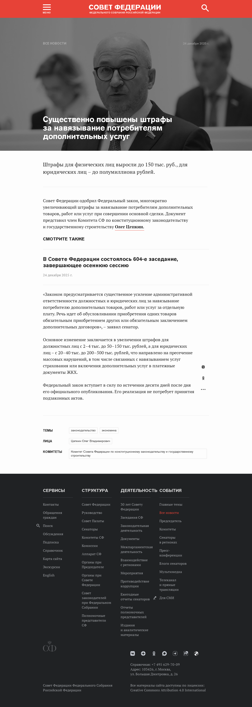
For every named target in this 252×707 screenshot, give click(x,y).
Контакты (51, 504)
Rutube (185, 653)
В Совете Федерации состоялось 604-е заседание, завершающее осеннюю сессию (110, 262)
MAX (164, 653)
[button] (47, 9)
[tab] (203, 380)
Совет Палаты (93, 521)
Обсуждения (53, 534)
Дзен (143, 653)
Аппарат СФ (91, 554)
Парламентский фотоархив (196, 653)
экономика (109, 430)
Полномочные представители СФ (94, 620)
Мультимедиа (170, 572)
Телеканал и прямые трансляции (169, 585)
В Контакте (203, 367)
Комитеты (167, 529)
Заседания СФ (132, 517)
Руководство (92, 512)
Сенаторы (90, 529)
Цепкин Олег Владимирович (90, 441)
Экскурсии (51, 567)
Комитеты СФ (93, 537)
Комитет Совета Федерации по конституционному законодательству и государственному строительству (132, 453)
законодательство (83, 430)
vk (132, 653)
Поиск (48, 525)
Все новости (54, 43)
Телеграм (175, 653)
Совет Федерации (96, 504)
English (48, 575)
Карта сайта (52, 558)
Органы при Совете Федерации (91, 580)
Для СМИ (166, 598)
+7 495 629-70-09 (166, 664)
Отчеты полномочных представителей (134, 612)
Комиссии (90, 545)
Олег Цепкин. (129, 227)
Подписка (51, 542)
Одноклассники (203, 378)
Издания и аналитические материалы (134, 630)
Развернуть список (203, 389)
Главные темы (170, 504)
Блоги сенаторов (173, 563)
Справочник (53, 550)
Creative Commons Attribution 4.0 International (168, 690)
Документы (130, 538)
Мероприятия (132, 573)
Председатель (170, 521)
